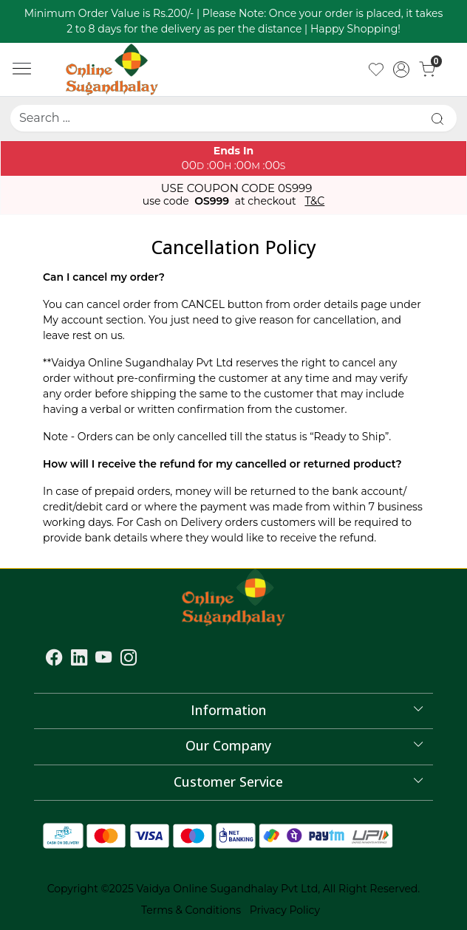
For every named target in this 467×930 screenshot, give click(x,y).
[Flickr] (146, 659)
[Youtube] (103, 659)
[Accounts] (402, 69)
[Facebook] (54, 659)
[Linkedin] (79, 659)
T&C (314, 201)
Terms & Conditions (191, 910)
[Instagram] (128, 659)
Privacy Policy (285, 910)
